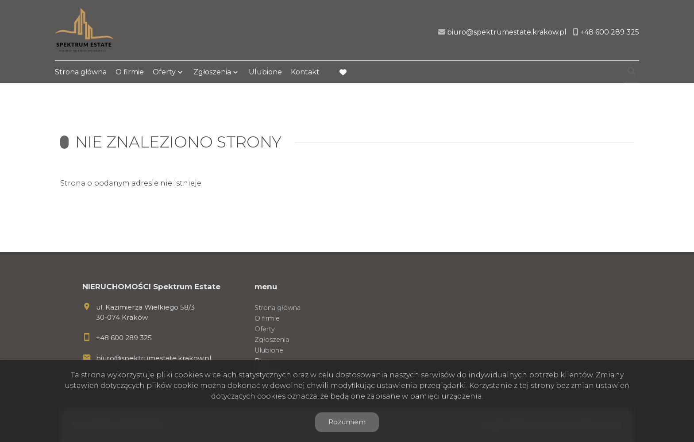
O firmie (130, 72)
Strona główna (81, 72)
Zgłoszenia (212, 72)
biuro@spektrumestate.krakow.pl (153, 358)
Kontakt (305, 72)
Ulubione (265, 72)
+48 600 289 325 (124, 337)
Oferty (164, 72)
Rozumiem (347, 422)
